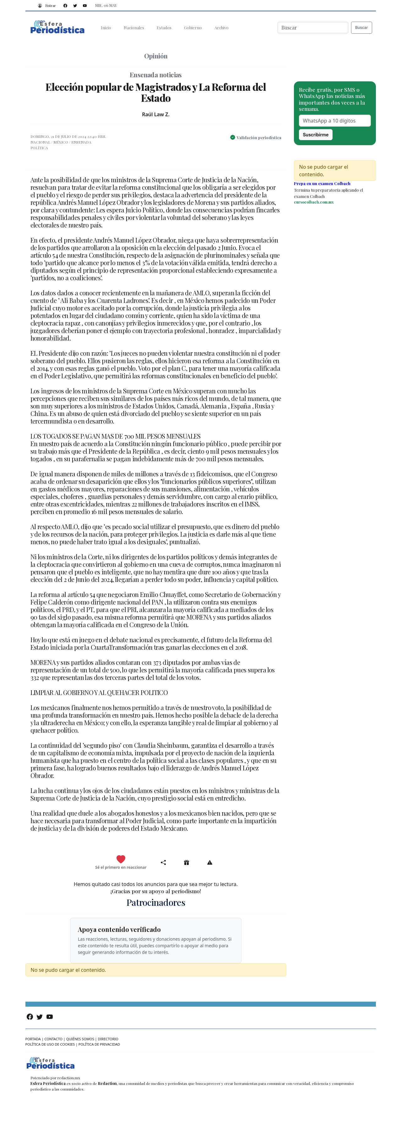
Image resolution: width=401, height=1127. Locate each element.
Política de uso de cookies (50, 1044)
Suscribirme (316, 134)
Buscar (361, 27)
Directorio (108, 1039)
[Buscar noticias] (313, 28)
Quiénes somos (80, 1039)
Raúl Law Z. (156, 114)
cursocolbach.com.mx (313, 202)
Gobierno (193, 27)
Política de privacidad (99, 1044)
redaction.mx (68, 1077)
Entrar (45, 5)
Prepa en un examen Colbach (322, 183)
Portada (33, 1039)
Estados (164, 27)
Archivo (221, 27)
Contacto (53, 1039)
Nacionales (134, 27)
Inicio (106, 27)
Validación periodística (259, 137)
